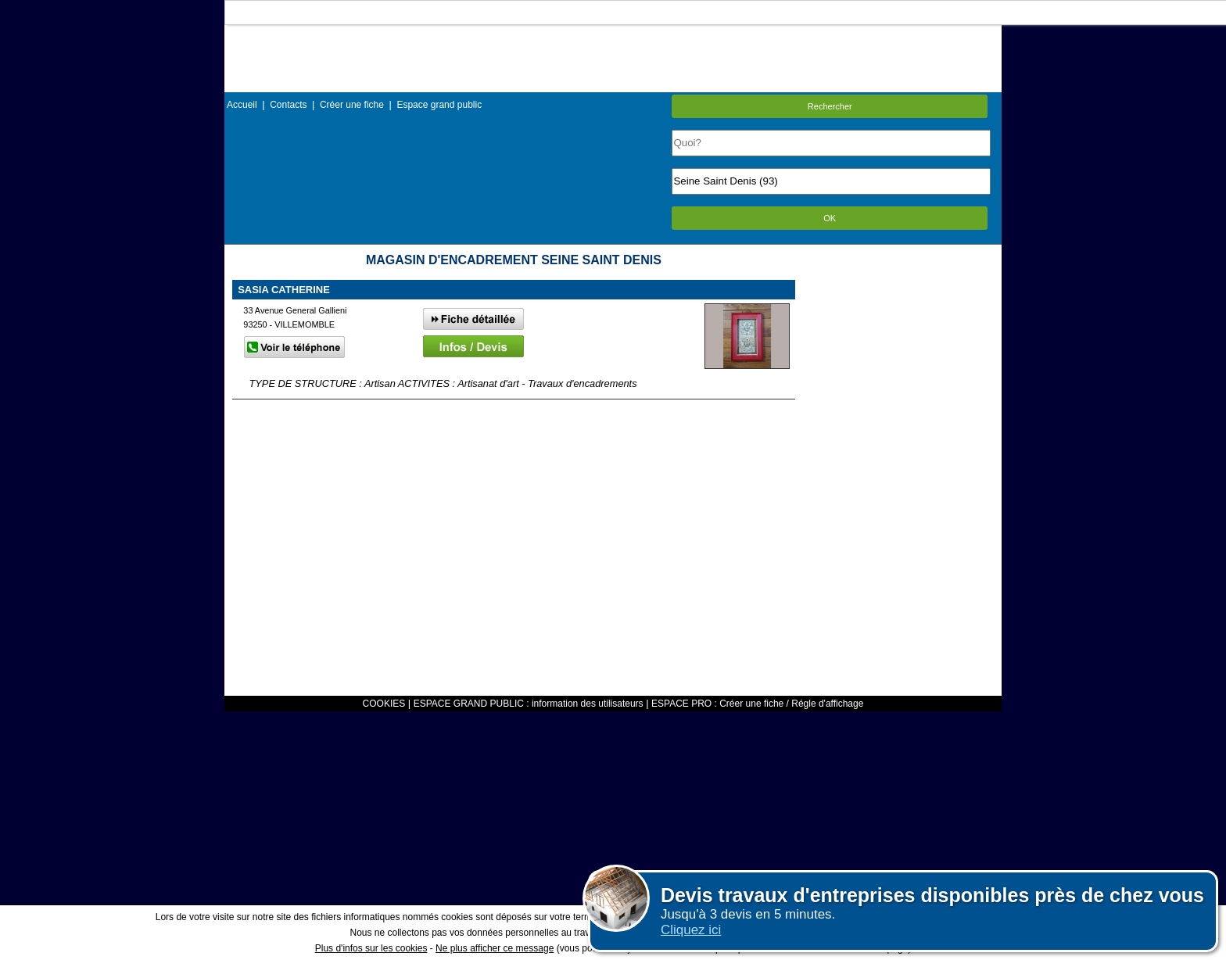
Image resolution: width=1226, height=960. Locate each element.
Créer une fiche (352, 104)
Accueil (242, 104)
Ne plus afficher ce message (495, 948)
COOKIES (384, 703)
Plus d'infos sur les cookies (371, 948)
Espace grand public (439, 104)
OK (829, 218)
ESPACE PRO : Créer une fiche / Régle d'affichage (757, 703)
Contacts (288, 104)
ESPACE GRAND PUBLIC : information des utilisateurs (528, 703)
